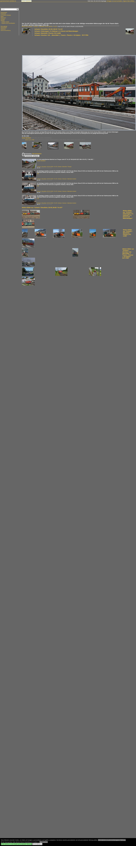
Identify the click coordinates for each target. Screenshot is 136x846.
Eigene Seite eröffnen (128, 1)
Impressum (28, 1)
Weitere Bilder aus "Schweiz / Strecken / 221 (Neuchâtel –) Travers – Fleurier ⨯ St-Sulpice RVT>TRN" (128, 253)
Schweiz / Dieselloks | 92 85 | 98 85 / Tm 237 (49, 29)
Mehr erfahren (44, 842)
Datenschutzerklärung (6, 30)
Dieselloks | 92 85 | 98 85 (45, 26)
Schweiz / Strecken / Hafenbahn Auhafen (67, 178)
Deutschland (4, 12)
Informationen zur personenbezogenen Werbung (111, 840)
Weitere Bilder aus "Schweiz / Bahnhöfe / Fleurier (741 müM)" (127, 233)
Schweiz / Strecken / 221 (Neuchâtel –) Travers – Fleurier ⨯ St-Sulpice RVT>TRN (61, 35)
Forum (23, 1)
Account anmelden (117, 1)
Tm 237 (55, 26)
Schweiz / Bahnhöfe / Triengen (65, 166)
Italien (2, 16)
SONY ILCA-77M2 (29, 140)
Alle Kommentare (36, 153)
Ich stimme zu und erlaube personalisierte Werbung (16, 844)
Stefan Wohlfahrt (26, 138)
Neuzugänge (4, 26)
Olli (38, 173)
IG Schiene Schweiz (6, 15)
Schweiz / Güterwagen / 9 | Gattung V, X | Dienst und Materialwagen (56, 31)
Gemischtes (4, 27)
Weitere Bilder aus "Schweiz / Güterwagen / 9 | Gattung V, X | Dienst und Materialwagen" (128, 214)
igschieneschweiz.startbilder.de (8, 1)
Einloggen (109, 1)
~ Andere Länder (5, 22)
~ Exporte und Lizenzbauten (8, 23)
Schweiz (36, 26)
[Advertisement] (78, 16)
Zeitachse (3, 29)
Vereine (3, 20)
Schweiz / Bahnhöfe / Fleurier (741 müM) (48, 33)
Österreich (3, 18)
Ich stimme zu (37, 844)
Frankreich (3, 14)
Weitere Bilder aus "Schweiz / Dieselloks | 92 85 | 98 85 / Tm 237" (42, 207)
